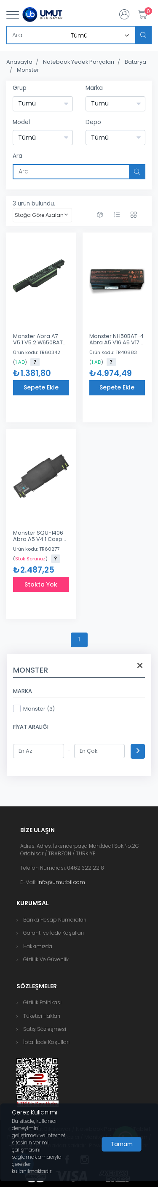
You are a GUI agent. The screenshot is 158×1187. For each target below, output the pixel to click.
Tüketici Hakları (41, 1015)
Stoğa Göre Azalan (39, 215)
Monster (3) (34, 708)
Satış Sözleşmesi (44, 1029)
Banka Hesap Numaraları (54, 919)
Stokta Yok (40, 584)
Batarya (135, 61)
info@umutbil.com (61, 882)
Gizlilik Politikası (42, 1002)
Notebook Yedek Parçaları (78, 61)
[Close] (122, 1144)
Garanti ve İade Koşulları (53, 932)
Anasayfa (19, 61)
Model (21, 122)
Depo (93, 122)
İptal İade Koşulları (46, 1042)
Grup (20, 88)
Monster (28, 69)
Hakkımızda (37, 946)
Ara (17, 156)
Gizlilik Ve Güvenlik (46, 959)
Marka (94, 88)
